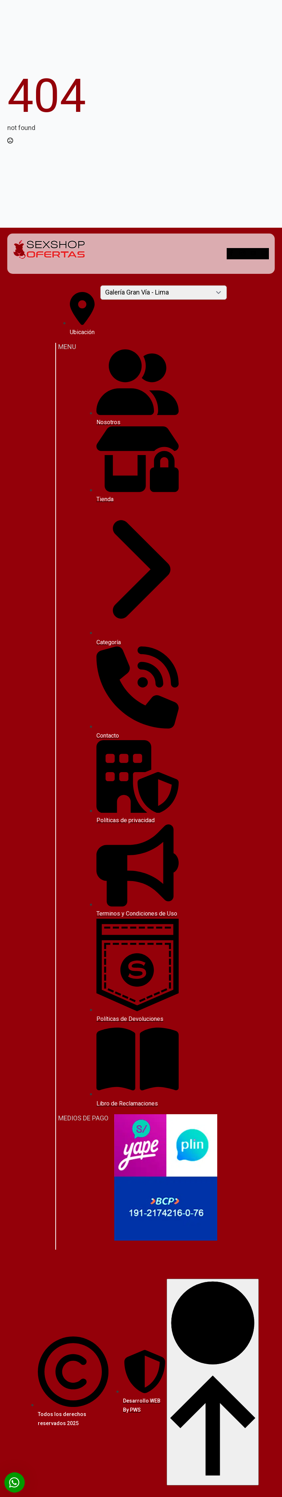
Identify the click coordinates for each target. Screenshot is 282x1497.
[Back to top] (213, 1382)
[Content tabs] (163, 292)
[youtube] (254, 253)
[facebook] (232, 253)
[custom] (264, 253)
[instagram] (243, 253)
